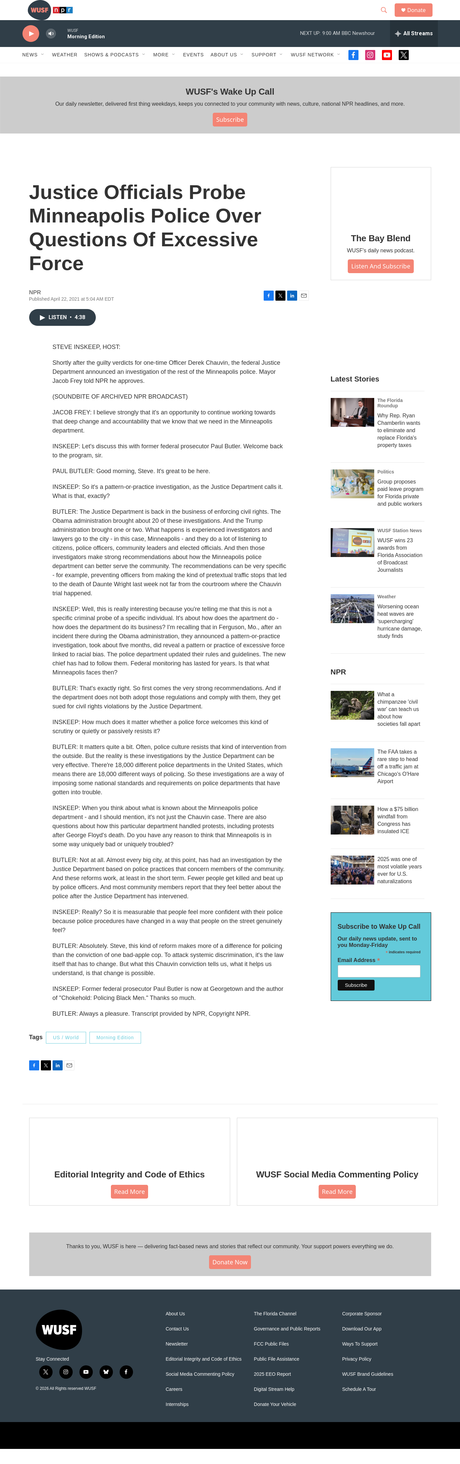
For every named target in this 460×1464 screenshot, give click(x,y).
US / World (66, 1052)
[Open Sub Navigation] (43, 69)
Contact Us (177, 1344)
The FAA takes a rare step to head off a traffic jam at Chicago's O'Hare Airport (398, 781)
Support (264, 69)
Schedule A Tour (359, 1404)
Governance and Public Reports (287, 1344)
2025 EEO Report (272, 1389)
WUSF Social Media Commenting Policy (337, 1189)
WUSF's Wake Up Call (230, 107)
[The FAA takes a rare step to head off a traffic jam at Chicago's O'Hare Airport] (352, 777)
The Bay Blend (381, 253)
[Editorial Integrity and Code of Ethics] (129, 1154)
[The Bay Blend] (381, 211)
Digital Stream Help (274, 1404)
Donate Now (230, 1277)
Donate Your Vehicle (275, 1419)
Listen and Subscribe (380, 281)
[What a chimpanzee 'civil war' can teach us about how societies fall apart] (352, 720)
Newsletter (177, 1359)
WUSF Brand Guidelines (367, 1389)
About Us (175, 1328)
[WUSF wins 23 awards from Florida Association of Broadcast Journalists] (352, 557)
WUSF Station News (400, 545)
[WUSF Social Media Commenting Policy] (337, 1154)
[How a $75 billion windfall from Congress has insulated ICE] (352, 835)
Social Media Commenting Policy (200, 1389)
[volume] (51, 48)
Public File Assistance (276, 1374)
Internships (177, 1419)
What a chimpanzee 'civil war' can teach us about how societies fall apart (399, 724)
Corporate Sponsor (362, 1328)
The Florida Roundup (390, 418)
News (30, 69)
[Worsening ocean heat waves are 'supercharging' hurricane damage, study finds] (352, 623)
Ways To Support (360, 1359)
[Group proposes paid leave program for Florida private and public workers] (352, 499)
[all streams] (414, 48)
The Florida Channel (275, 1328)
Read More (129, 1207)
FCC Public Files (271, 1359)
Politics (386, 487)
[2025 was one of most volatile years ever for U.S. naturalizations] (352, 885)
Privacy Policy (356, 1374)
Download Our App (362, 1344)
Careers (174, 1404)
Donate (420, 17)
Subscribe (230, 135)
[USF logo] (300, 1450)
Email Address (359, 975)
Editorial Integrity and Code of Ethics (129, 1189)
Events (193, 69)
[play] (30, 49)
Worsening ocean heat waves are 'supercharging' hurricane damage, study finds (400, 636)
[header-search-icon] (387, 18)
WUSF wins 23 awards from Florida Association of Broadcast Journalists (400, 570)
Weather (65, 69)
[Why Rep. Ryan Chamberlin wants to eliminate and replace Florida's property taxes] (352, 427)
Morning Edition (115, 1052)
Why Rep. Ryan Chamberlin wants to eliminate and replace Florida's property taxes (399, 445)
